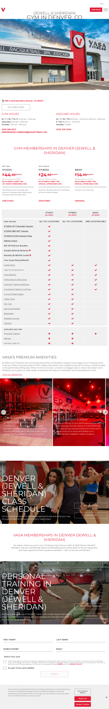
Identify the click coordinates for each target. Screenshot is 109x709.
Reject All (83, 698)
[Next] (105, 412)
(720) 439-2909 (63, 129)
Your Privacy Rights (83, 692)
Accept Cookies (82, 704)
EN (101, 4)
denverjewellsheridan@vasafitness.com (24, 132)
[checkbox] (4, 661)
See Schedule (91, 506)
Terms (60, 664)
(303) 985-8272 (9, 129)
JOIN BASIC (80, 201)
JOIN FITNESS (44, 201)
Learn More (91, 515)
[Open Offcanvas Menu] (105, 9)
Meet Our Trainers (91, 606)
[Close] (106, 697)
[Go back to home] (3, 10)
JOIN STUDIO (8, 201)
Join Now (96, 10)
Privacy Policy (76, 664)
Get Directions (16, 107)
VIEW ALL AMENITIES (12, 375)
